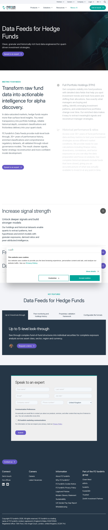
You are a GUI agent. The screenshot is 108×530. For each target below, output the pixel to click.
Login (91, 2)
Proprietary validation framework (67, 315)
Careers (71, 2)
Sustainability (61, 499)
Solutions (48, 8)
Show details (91, 271)
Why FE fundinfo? (63, 480)
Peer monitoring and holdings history (41, 315)
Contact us (9, 462)
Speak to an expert (13, 54)
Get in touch (98, 8)
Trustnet (85, 495)
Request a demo (27, 346)
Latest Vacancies (35, 480)
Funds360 (86, 491)
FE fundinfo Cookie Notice (66, 484)
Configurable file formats (93, 315)
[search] (105, 2)
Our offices (6, 480)
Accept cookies (84, 278)
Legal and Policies (62, 491)
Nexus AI (74, 8)
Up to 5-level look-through (15, 315)
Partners (61, 2)
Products (35, 8)
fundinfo (85, 487)
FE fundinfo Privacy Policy (66, 488)
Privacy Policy (31, 263)
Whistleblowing (61, 507)
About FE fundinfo (63, 476)
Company (81, 2)
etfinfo (85, 483)
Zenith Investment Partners (92, 499)
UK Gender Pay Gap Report (66, 503)
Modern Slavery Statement (66, 495)
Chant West (86, 479)
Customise (53, 278)
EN (99, 2)
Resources (61, 8)
